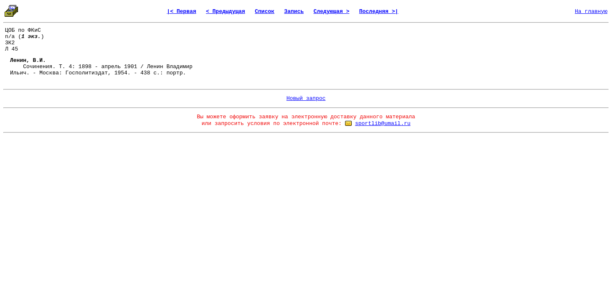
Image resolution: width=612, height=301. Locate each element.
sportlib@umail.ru (383, 123)
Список (264, 11)
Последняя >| (379, 11)
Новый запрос (306, 98)
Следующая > (331, 11)
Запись (294, 11)
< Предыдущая (225, 11)
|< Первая (181, 11)
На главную (591, 11)
